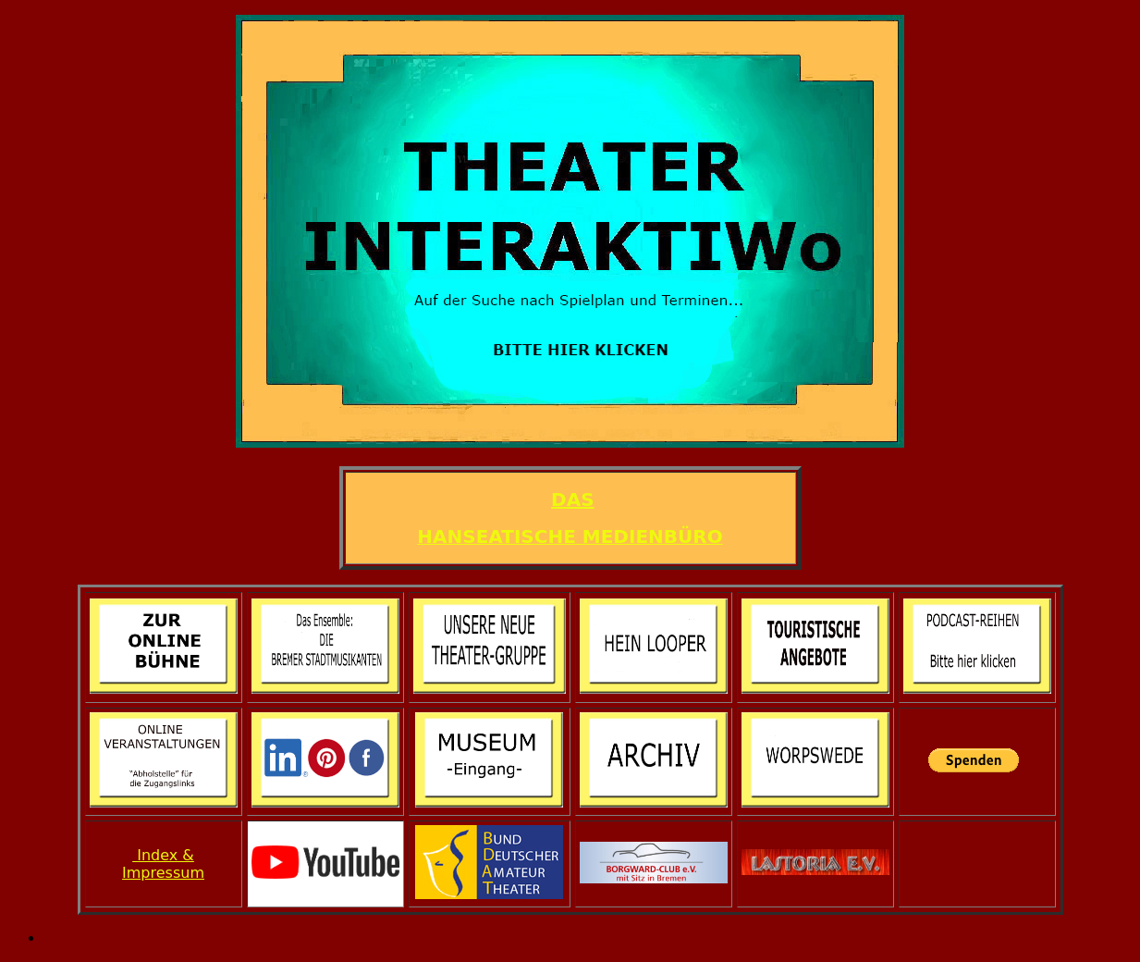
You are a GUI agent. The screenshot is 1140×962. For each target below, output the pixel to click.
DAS (572, 499)
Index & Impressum (163, 864)
